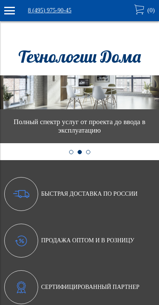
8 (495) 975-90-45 (50, 10)
